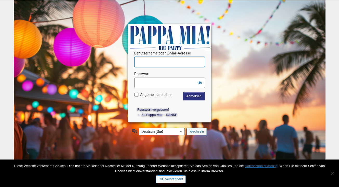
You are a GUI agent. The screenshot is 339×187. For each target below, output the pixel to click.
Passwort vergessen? (153, 110)
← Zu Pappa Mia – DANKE (157, 115)
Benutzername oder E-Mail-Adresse (162, 53)
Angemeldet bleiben (156, 95)
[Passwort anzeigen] (200, 83)
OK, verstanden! (171, 179)
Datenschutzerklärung (261, 166)
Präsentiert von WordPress (170, 32)
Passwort (142, 74)
